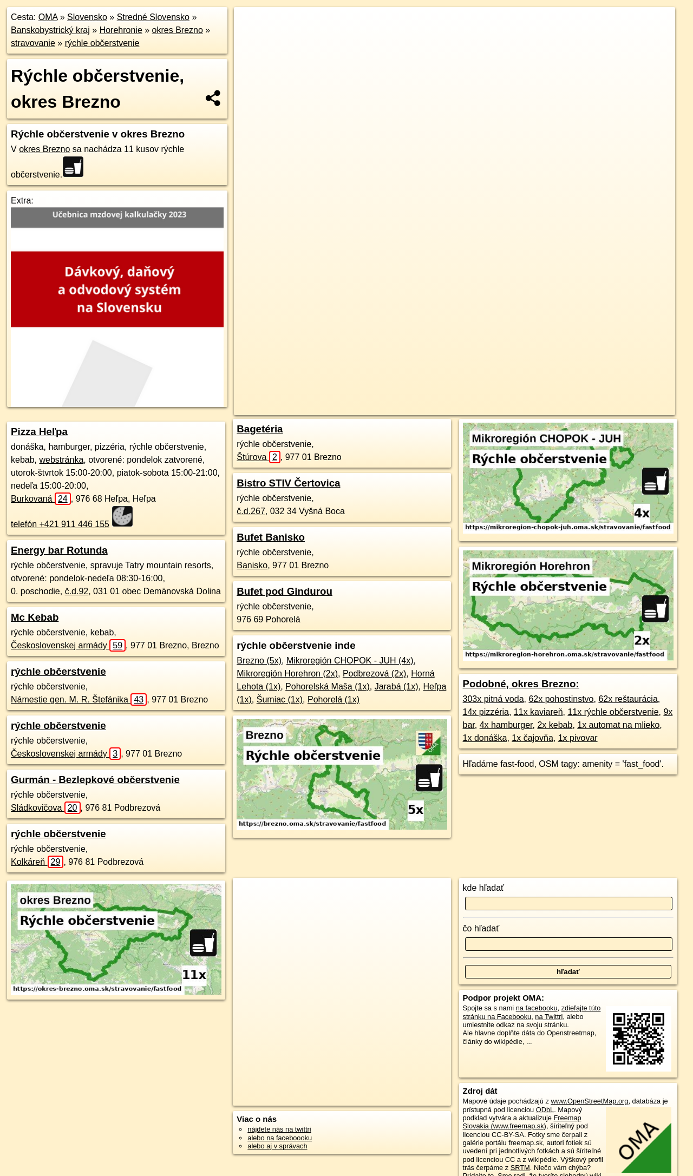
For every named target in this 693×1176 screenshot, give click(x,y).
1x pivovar (578, 738)
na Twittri (549, 1017)
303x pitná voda (493, 699)
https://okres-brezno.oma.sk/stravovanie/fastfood (604, 388)
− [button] (252, 42)
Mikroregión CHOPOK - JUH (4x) (350, 660)
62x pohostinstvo (560, 699)
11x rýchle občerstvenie (612, 712)
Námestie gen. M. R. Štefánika (79, 699)
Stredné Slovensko (153, 17)
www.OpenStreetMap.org (589, 1101)
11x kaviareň (538, 712)
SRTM (520, 1168)
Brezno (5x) (259, 660)
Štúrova (258, 457)
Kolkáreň (37, 862)
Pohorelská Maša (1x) (327, 686)
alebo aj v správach (277, 1146)
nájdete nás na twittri (279, 1129)
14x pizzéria (486, 712)
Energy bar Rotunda (59, 550)
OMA (48, 17)
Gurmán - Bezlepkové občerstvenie (95, 779)
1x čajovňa (532, 738)
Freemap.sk (500, 388)
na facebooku (537, 1008)
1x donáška (485, 738)
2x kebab (554, 725)
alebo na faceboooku (279, 1138)
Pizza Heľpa (39, 431)
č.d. (77, 591)
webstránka (61, 459)
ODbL (545, 1110)
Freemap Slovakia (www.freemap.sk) (522, 1122)
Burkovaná (41, 498)
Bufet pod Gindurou (284, 591)
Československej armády (68, 645)
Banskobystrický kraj (50, 30)
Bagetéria (260, 429)
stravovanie (33, 43)
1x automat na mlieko (618, 725)
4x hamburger (506, 725)
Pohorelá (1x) (333, 699)
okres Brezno (177, 30)
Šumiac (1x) (280, 699)
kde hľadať (484, 887)
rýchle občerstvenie (102, 43)
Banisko (252, 565)
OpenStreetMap (444, 388)
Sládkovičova (46, 807)
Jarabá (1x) (397, 686)
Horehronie (121, 30)
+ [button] (252, 25)
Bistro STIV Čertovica (288, 483)
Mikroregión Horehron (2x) (287, 673)
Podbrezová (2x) (374, 673)
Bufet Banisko (271, 537)
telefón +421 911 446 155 (60, 524)
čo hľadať (481, 928)
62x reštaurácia (627, 699)
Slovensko (87, 17)
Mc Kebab (34, 617)
